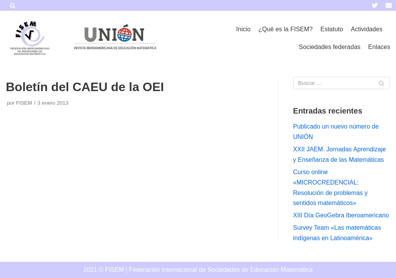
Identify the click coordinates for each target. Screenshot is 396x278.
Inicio (243, 29)
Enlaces (379, 47)
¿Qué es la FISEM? (285, 29)
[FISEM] (29, 38)
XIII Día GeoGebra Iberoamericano (341, 215)
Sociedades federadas (329, 47)
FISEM (24, 103)
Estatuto (331, 29)
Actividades (366, 29)
